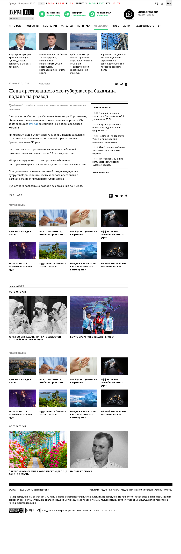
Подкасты (32, 25)
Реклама (94, 489)
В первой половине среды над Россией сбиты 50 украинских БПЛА (108, 116)
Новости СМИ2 (16, 285)
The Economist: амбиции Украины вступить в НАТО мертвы (108, 150)
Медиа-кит (127, 489)
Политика (83, 25)
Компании (50, 25)
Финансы (67, 25)
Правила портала (143, 489)
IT (159, 25)
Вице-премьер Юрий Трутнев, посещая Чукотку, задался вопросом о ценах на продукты (20, 60)
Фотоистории (17, 291)
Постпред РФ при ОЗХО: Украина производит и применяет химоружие (108, 138)
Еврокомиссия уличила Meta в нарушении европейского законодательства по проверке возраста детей (113, 62)
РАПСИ (33, 123)
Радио (104, 489)
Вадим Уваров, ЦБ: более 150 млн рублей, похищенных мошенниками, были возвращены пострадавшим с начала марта (53, 63)
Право (115, 25)
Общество (101, 25)
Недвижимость (144, 25)
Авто (126, 25)
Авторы (158, 489)
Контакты (114, 489)
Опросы (168, 489)
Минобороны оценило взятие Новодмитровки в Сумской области (107, 161)
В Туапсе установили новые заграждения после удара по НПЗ (106, 127)
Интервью (15, 25)
